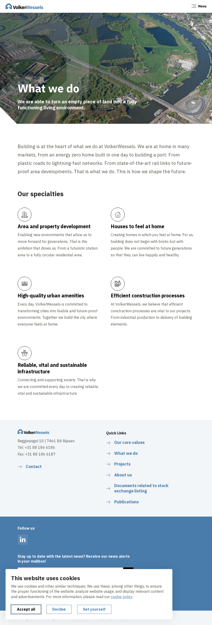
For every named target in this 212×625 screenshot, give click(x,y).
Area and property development (55, 226)
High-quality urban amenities (51, 295)
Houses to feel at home (137, 226)
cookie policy (121, 596)
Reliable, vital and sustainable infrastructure (52, 368)
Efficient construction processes (148, 295)
